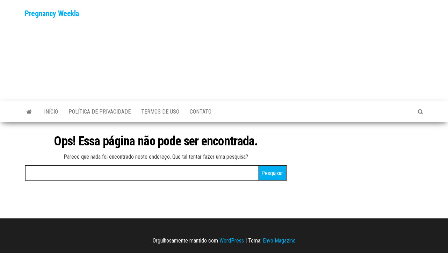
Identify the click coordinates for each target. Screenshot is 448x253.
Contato (200, 111)
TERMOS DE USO (160, 111)
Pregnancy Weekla (52, 13)
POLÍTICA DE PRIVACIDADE (99, 111)
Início (51, 111)
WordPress (231, 240)
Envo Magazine (279, 240)
